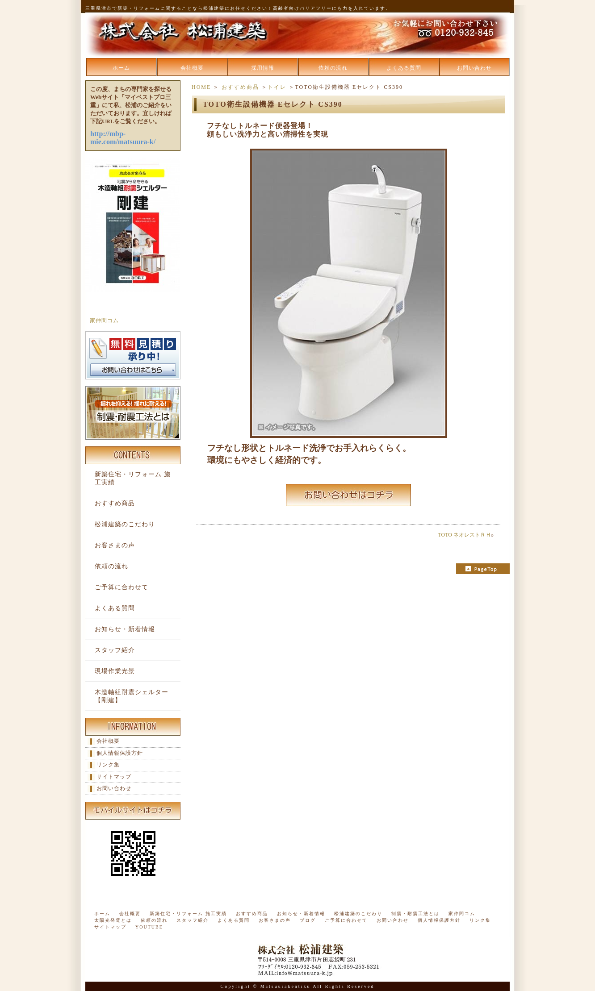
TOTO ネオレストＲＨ (464, 535)
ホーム (121, 68)
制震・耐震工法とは (415, 913)
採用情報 (262, 68)
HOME (201, 87)
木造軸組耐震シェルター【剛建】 (131, 696)
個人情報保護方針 (119, 753)
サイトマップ (113, 777)
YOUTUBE (149, 926)
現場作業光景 (115, 671)
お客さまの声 (115, 545)
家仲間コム (104, 320)
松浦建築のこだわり (125, 524)
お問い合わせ (474, 68)
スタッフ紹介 (115, 650)
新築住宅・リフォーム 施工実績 (133, 478)
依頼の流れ (333, 68)
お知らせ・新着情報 (125, 629)
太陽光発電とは (113, 920)
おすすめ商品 (240, 87)
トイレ (277, 87)
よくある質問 (403, 68)
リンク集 (108, 765)
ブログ (308, 920)
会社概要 (192, 68)
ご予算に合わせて (121, 587)
